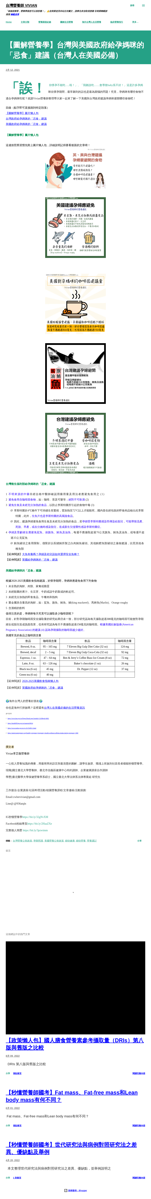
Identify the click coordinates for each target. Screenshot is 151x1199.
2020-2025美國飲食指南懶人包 (40, 681)
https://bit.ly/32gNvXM (35, 816)
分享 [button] (139, 841)
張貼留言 (17, 1073)
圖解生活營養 (66, 22)
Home (9, 22)
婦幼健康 (70, 840)
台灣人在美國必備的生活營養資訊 (64, 707)
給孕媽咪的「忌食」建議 (32, 118)
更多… (135, 22)
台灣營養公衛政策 (22, 840)
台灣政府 (11, 118)
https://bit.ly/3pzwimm (35, 830)
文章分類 (25, 22)
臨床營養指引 (116, 22)
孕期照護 (38, 840)
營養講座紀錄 (44, 22)
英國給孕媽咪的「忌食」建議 (40, 559)
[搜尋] (132, 5)
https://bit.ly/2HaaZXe (39, 823)
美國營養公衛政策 (54, 840)
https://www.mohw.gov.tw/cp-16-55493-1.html (22, 728)
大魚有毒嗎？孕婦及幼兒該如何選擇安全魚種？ (50, 554)
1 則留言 (17, 1178)
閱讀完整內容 (139, 1073)
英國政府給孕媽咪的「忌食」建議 (42, 687)
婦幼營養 (81, 840)
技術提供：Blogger (75, 1190)
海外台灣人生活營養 (91, 22)
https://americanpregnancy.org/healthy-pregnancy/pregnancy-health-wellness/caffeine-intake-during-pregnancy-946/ (43, 733)
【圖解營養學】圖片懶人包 (22, 113)
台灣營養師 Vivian (21, 5)
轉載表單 (15, 14)
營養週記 (92, 840)
